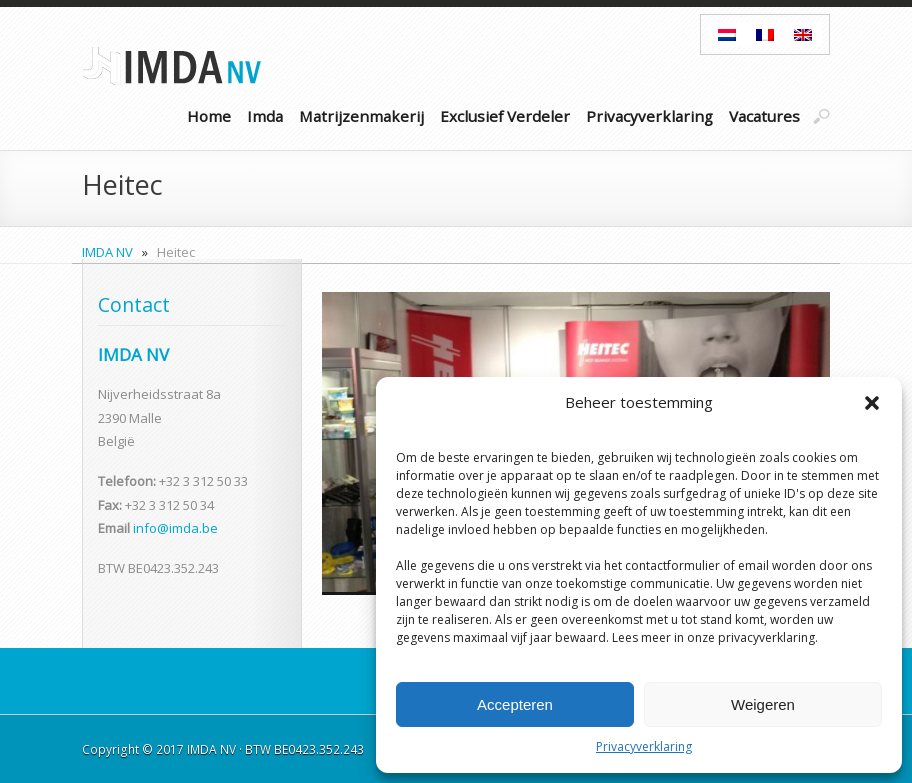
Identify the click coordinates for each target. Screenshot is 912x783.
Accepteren (515, 704)
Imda (265, 116)
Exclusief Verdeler (505, 116)
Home (209, 116)
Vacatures (764, 116)
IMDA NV (107, 252)
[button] (872, 403)
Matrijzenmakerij (361, 116)
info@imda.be (175, 528)
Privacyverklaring (644, 746)
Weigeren (763, 704)
